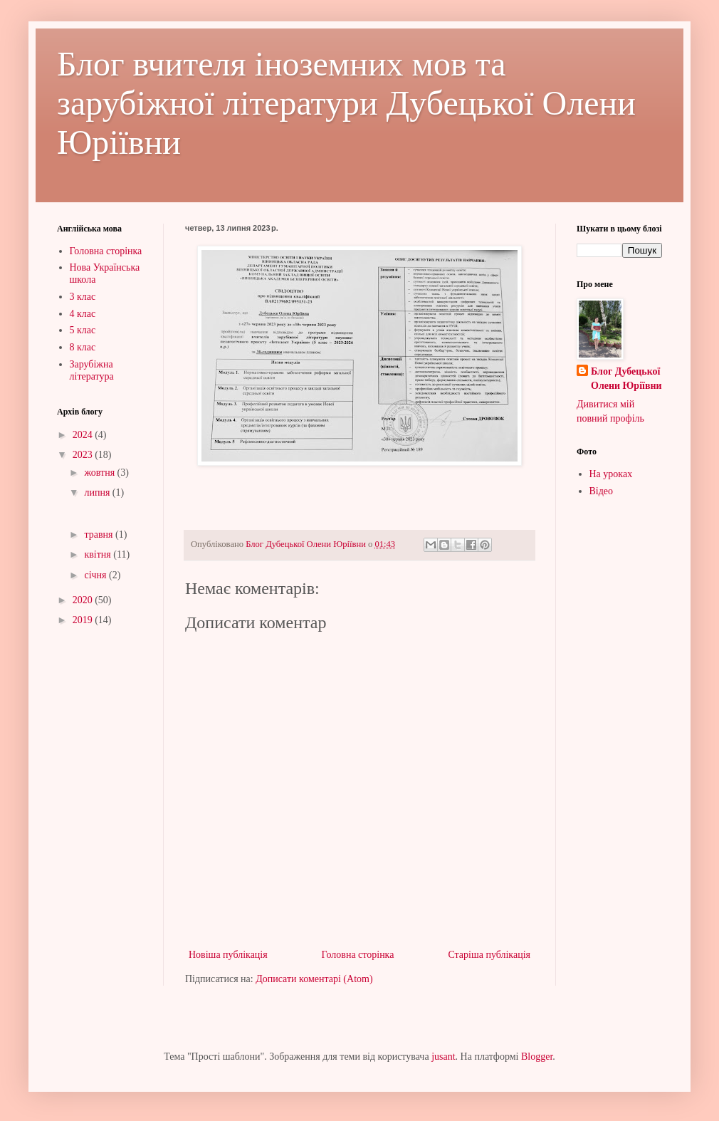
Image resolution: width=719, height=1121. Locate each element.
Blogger (536, 1056)
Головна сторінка (358, 954)
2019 (84, 620)
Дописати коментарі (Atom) (314, 979)
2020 (84, 600)
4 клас (83, 313)
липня (98, 492)
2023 (84, 454)
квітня (98, 554)
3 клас (83, 296)
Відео (601, 491)
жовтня (100, 472)
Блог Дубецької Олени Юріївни (626, 378)
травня (99, 534)
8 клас (83, 347)
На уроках (611, 474)
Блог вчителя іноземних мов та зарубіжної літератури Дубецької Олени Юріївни (346, 103)
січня (96, 575)
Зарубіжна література (92, 370)
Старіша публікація (489, 954)
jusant (443, 1056)
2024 (84, 434)
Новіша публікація (228, 954)
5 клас (83, 330)
